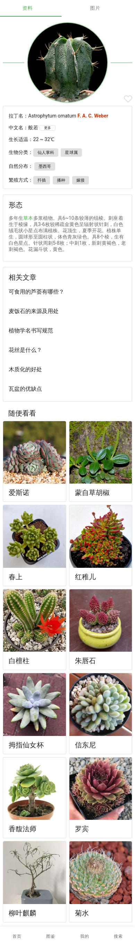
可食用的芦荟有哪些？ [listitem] (36, 291)
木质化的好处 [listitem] (25, 369)
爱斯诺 (19, 492)
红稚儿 (85, 577)
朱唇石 (85, 661)
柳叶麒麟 (23, 913)
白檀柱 (19, 661)
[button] (50, 936)
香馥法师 (23, 829)
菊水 (82, 913)
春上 (16, 577)
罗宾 (82, 829)
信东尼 (85, 745)
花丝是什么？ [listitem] (25, 350)
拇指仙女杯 (26, 745)
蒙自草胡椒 (92, 492)
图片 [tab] (101, 8)
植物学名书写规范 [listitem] (31, 330)
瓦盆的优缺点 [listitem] (25, 388)
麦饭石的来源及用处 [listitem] (34, 311)
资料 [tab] (33, 8)
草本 (28, 218)
